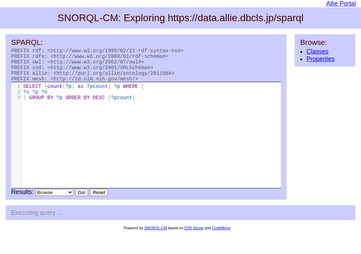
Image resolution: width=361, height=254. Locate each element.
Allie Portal (341, 3)
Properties (320, 58)
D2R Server (194, 234)
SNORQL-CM (155, 234)
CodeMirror (221, 234)
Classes (317, 51)
